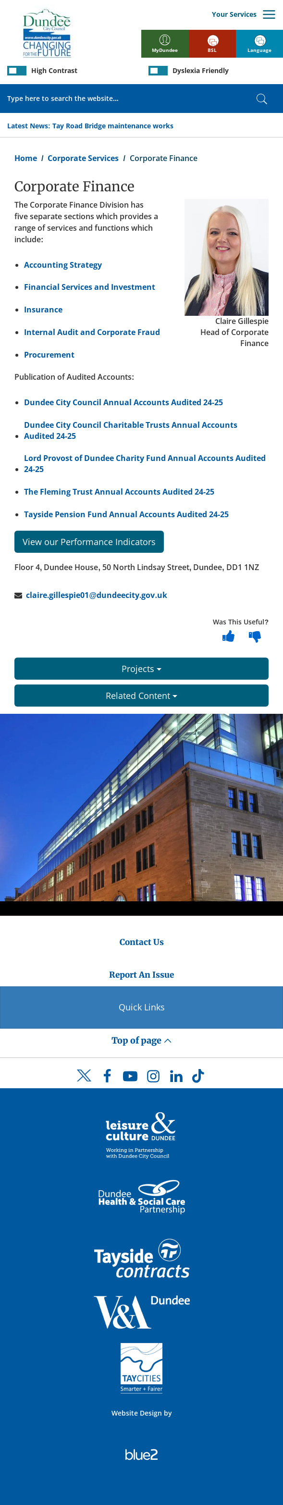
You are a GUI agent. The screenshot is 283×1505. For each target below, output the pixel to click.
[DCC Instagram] (153, 1079)
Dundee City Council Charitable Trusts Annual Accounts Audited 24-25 (130, 430)
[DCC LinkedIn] (176, 1079)
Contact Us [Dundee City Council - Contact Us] (142, 942)
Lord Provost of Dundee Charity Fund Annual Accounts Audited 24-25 (145, 463)
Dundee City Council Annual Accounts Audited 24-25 (123, 402)
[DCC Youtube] (130, 1079)
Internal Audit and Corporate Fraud (92, 332)
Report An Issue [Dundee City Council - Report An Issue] (141, 975)
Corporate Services (83, 158)
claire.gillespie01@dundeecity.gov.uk (96, 595)
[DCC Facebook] (107, 1079)
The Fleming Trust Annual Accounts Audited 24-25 (119, 491)
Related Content (141, 695)
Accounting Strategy (63, 265)
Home (25, 158)
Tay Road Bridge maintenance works (112, 125)
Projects (141, 668)
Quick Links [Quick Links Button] (142, 1007)
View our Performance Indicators (89, 541)
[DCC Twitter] (84, 1084)
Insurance (43, 309)
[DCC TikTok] (199, 1079)
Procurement (49, 354)
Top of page (141, 1040)
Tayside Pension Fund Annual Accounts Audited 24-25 (126, 514)
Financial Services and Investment (89, 287)
